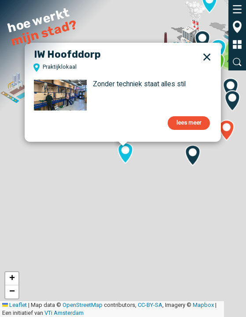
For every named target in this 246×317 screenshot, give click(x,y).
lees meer (188, 122)
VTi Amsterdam (64, 313)
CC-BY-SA (150, 305)
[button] (160, 33)
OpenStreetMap (82, 305)
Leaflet (14, 305)
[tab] (237, 9)
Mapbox (203, 305)
